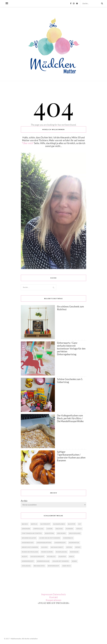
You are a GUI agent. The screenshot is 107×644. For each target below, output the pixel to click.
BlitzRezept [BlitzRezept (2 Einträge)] (45, 524)
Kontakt (53, 597)
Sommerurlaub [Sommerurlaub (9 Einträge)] (43, 561)
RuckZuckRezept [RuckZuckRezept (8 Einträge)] (37, 556)
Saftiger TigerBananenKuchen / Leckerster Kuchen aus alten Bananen (71, 456)
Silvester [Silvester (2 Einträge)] (62, 556)
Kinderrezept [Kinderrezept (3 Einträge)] (60, 542)
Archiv (24, 500)
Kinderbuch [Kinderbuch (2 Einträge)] (68, 538)
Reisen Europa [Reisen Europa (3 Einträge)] (47, 552)
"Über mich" (28, 143)
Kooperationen (53, 600)
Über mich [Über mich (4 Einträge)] (66, 566)
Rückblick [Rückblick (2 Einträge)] (51, 556)
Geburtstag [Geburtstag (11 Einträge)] (49, 533)
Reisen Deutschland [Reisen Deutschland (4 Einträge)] (30, 552)
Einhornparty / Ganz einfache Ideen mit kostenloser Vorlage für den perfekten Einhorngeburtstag (71, 348)
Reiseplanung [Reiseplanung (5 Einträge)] (61, 552)
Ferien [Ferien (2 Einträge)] (79, 528)
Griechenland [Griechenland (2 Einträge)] (74, 533)
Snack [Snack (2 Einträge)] (71, 556)
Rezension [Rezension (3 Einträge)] (74, 552)
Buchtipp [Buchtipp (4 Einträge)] (71, 524)
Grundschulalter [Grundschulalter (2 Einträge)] (29, 538)
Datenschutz (59, 594)
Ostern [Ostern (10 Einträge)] (69, 547)
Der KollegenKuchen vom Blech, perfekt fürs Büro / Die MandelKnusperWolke (70, 418)
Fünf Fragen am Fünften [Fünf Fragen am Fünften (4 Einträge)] (32, 533)
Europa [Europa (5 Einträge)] (49, 528)
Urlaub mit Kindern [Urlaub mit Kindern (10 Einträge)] (61, 561)
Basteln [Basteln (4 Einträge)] (34, 524)
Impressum (47, 594)
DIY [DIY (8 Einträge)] (79, 524)
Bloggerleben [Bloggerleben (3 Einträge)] (59, 524)
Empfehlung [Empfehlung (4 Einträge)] (38, 528)
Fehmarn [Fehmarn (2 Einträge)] (69, 528)
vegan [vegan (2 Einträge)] (74, 561)
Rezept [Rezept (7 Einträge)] (24, 556)
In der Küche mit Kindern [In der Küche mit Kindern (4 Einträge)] (49, 538)
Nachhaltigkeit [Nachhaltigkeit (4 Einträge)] (57, 547)
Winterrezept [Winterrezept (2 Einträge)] (53, 566)
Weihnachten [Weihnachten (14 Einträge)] (39, 566)
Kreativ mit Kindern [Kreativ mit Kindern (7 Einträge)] (30, 547)
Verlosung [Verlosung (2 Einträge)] (26, 566)
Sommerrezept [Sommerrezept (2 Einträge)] (28, 561)
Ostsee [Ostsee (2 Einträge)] (77, 547)
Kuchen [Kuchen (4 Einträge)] (44, 547)
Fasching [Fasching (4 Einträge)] (59, 528)
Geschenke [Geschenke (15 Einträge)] (61, 533)
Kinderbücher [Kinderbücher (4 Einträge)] (27, 542)
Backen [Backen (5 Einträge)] (25, 524)
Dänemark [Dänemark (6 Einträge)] (26, 528)
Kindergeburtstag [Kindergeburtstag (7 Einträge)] (44, 542)
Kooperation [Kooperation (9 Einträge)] (74, 542)
